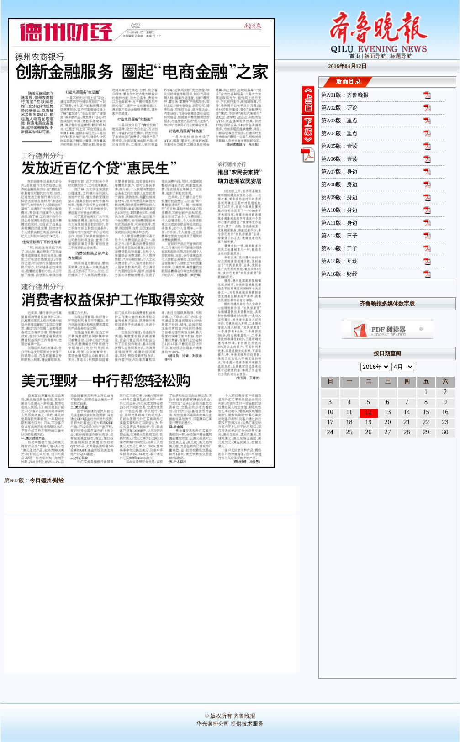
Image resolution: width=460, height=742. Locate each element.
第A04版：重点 (339, 133)
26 (368, 432)
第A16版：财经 (339, 274)
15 (426, 412)
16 (445, 412)
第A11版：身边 (339, 223)
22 (426, 422)
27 (388, 432)
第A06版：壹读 (339, 159)
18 (349, 422)
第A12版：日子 (339, 235)
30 (445, 432)
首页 (354, 56)
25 (349, 432)
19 (368, 422)
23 (445, 422)
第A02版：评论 (339, 108)
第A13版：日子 (339, 248)
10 (330, 412)
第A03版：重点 (339, 120)
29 (426, 432)
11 (349, 412)
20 (388, 422)
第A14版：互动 (339, 261)
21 (407, 422)
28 (407, 432)
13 (388, 412)
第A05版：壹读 (339, 146)
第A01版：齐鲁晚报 (345, 95)
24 (330, 432)
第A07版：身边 (339, 171)
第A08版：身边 (339, 184)
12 (368, 412)
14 (407, 412)
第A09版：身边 (339, 197)
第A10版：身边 (339, 210)
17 (330, 422)
